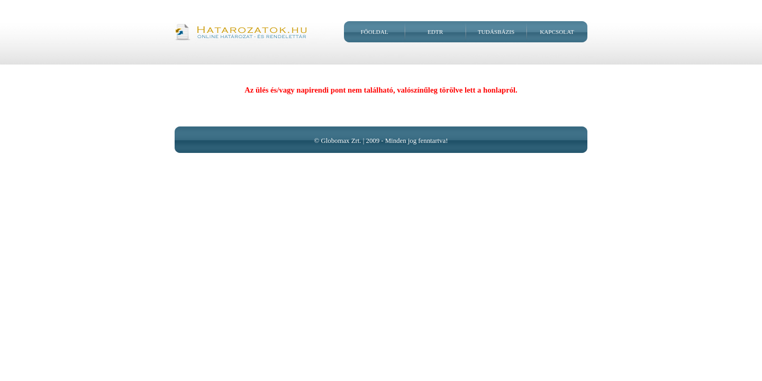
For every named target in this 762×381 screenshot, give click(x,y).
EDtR (435, 32)
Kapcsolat (557, 32)
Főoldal (374, 32)
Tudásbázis (496, 32)
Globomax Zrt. (341, 140)
